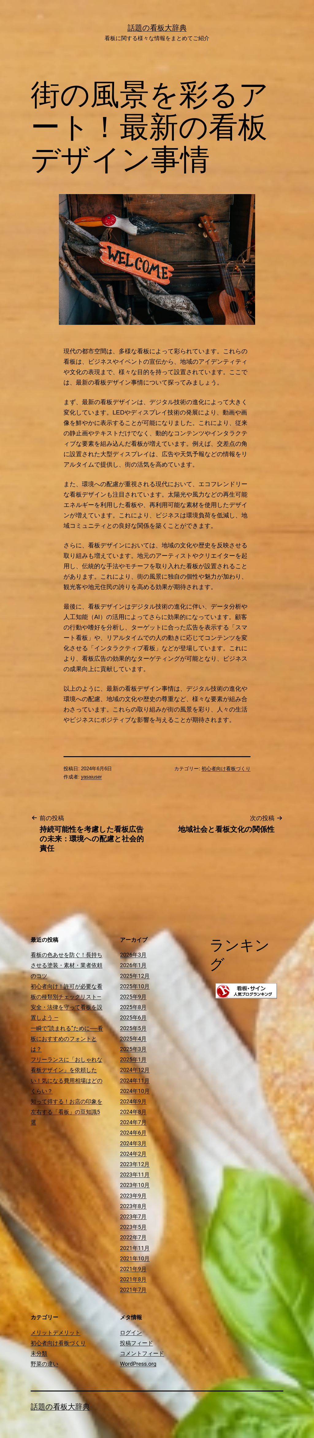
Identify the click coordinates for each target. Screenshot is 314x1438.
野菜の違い (44, 1364)
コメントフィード (142, 1353)
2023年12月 (135, 1164)
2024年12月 (135, 1070)
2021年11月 (135, 1248)
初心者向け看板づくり (226, 768)
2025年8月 (133, 1007)
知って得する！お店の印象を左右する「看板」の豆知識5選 (66, 1111)
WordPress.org (138, 1364)
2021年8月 (133, 1279)
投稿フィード (136, 1343)
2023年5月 (133, 1227)
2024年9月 (133, 1101)
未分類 (39, 1353)
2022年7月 (133, 1237)
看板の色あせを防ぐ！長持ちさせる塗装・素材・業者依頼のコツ (66, 965)
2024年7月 (133, 1122)
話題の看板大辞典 (157, 28)
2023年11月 (135, 1174)
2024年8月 (133, 1112)
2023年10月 (135, 1185)
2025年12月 (135, 976)
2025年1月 (133, 1059)
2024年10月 (135, 1091)
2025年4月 (133, 1038)
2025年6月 (133, 1017)
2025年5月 (133, 1028)
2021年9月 (133, 1269)
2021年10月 (135, 1258)
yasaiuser (91, 776)
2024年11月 (135, 1080)
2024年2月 (133, 1154)
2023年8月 (133, 1206)
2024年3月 (133, 1143)
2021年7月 (133, 1289)
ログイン (131, 1332)
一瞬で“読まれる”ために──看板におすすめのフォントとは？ (67, 1038)
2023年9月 (133, 1195)
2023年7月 (133, 1216)
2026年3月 (133, 955)
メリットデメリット (55, 1332)
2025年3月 (133, 1049)
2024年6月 (133, 1132)
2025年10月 (135, 986)
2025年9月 (133, 996)
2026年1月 (133, 965)
